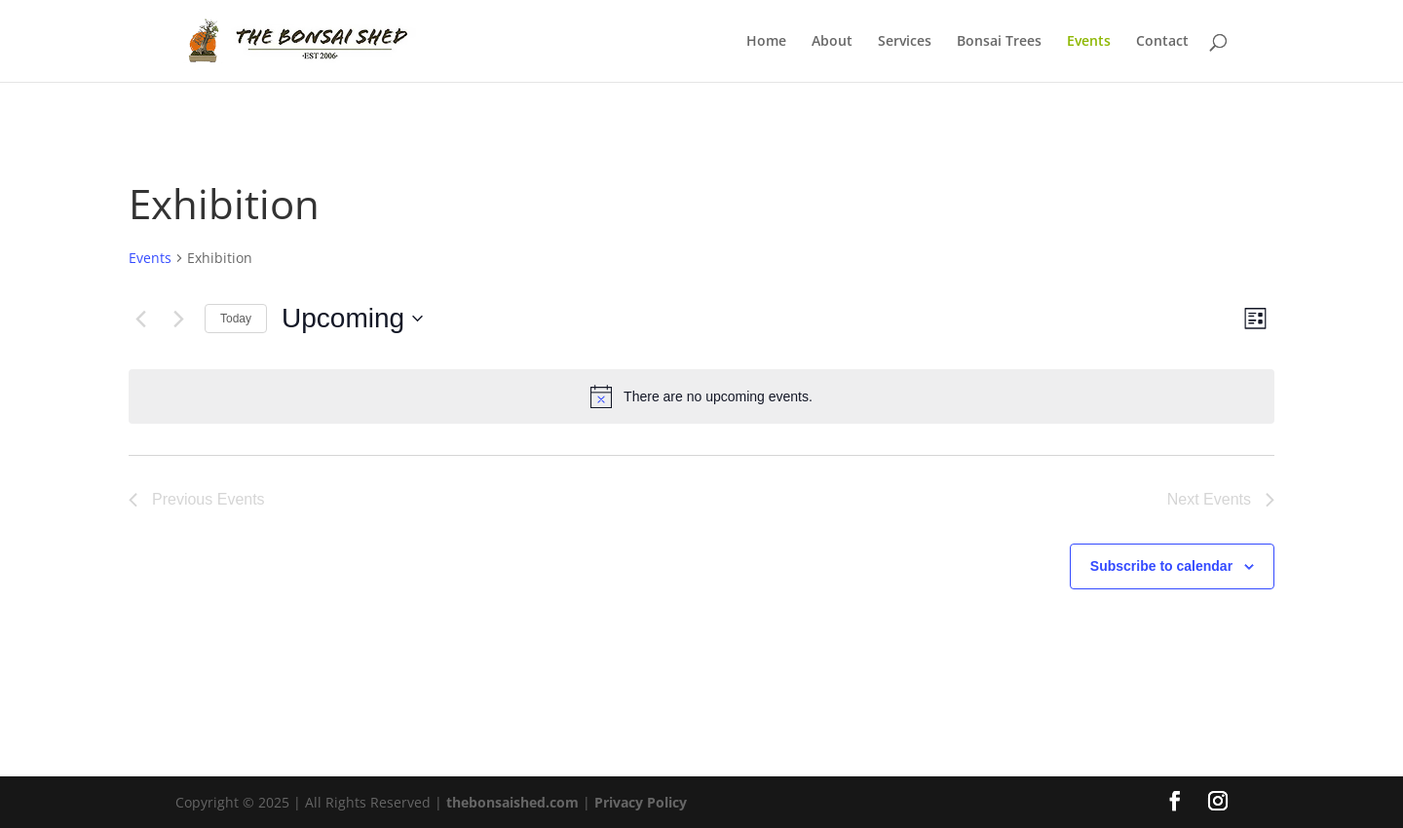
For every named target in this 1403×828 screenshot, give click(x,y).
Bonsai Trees (999, 42)
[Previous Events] (140, 318)
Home (766, 42)
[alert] (701, 396)
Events (1089, 42)
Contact (1162, 42)
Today (235, 318)
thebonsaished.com (512, 802)
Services (904, 42)
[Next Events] (178, 318)
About (832, 42)
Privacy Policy (640, 802)
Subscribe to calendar (1161, 566)
